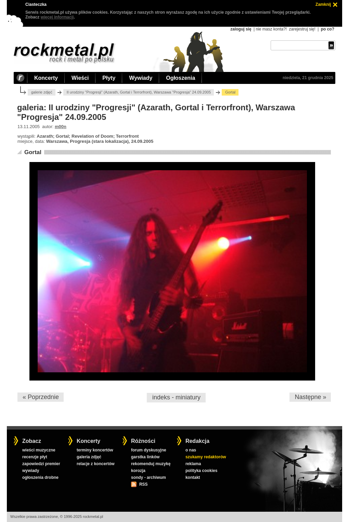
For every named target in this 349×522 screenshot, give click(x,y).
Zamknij (323, 4)
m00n (60, 126)
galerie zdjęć (41, 92)
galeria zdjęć (89, 457)
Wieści (80, 78)
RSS (143, 484)
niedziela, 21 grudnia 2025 (308, 77)
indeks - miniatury (176, 397)
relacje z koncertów (96, 463)
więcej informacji (57, 17)
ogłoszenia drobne (40, 477)
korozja (138, 470)
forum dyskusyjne (148, 450)
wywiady (30, 470)
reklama (193, 463)
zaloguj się (240, 29)
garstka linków (145, 457)
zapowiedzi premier (41, 463)
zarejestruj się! (302, 29)
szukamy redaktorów (205, 457)
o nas (190, 450)
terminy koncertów (95, 450)
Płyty (108, 78)
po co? (327, 29)
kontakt (192, 477)
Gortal (32, 152)
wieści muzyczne (38, 450)
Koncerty (46, 78)
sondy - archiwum (148, 477)
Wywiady (140, 78)
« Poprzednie (41, 397)
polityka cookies (201, 470)
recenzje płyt (34, 457)
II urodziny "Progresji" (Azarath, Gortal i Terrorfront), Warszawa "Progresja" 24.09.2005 (139, 92)
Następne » (310, 397)
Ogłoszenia (180, 78)
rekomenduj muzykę (150, 463)
